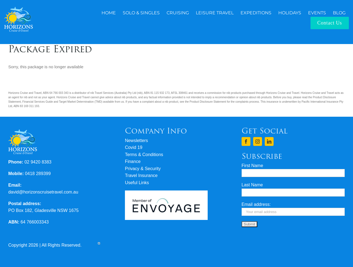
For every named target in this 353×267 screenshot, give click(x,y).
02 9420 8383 (38, 162)
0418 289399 (37, 173)
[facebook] (246, 141)
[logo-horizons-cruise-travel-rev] (18, 9)
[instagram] (257, 141)
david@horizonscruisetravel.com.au (43, 192)
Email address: (256, 204)
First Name (252, 165)
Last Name (252, 184)
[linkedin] (269, 141)
